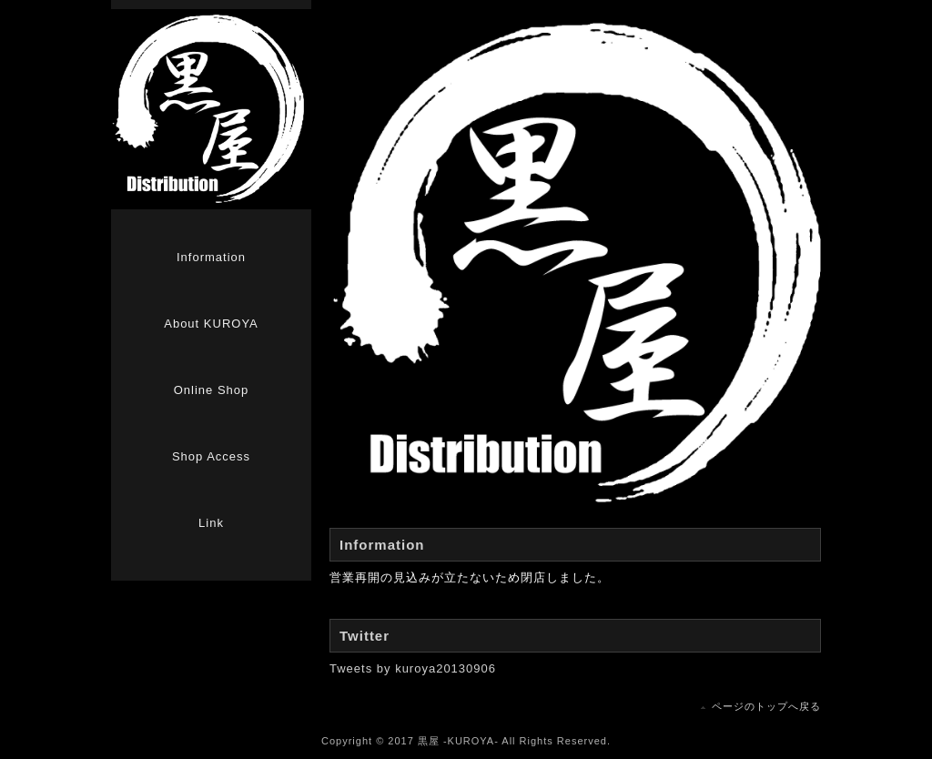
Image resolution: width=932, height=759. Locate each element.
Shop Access (211, 456)
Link (211, 523)
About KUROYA (211, 323)
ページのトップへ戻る (766, 706)
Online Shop (211, 390)
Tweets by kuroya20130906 (412, 668)
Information (211, 257)
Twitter (364, 635)
